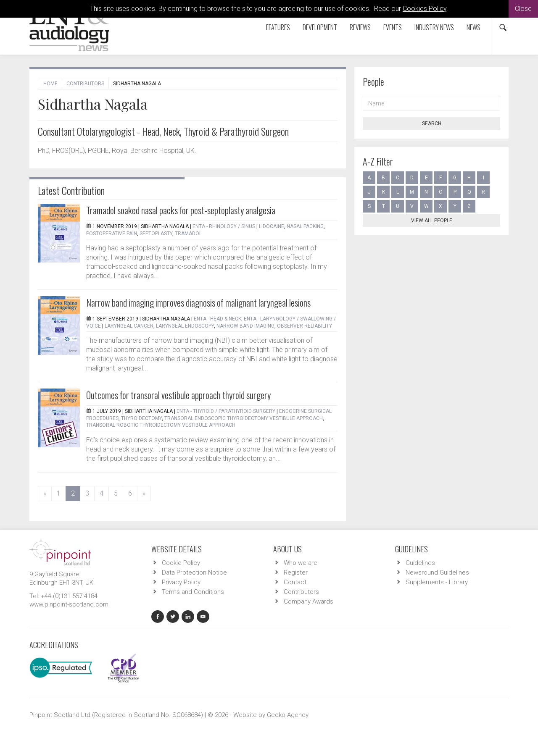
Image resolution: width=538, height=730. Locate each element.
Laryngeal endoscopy (185, 326)
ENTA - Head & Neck (217, 319)
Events (392, 27)
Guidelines (420, 563)
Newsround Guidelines (437, 572)
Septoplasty (156, 233)
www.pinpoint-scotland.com (68, 604)
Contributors (85, 84)
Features (278, 27)
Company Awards (308, 601)
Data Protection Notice (194, 572)
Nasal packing (305, 226)
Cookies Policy (424, 9)
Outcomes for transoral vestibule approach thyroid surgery (178, 395)
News (473, 27)
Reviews (360, 27)
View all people (431, 220)
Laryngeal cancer (129, 326)
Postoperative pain (111, 233)
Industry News (434, 27)
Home (50, 84)
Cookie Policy (181, 563)
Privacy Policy (181, 582)
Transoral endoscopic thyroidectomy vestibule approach (243, 418)
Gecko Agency (288, 715)
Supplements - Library (437, 582)
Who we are (300, 563)
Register (296, 572)
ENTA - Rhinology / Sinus (224, 226)
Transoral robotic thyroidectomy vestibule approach (160, 425)
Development (320, 27)
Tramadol (188, 233)
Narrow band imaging (245, 326)
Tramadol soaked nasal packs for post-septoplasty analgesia (180, 210)
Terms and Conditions (193, 592)
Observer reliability (304, 326)
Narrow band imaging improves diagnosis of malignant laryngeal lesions (198, 302)
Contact (295, 582)
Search (431, 123)
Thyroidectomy (141, 418)
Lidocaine (271, 226)
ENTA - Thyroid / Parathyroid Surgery (226, 411)
